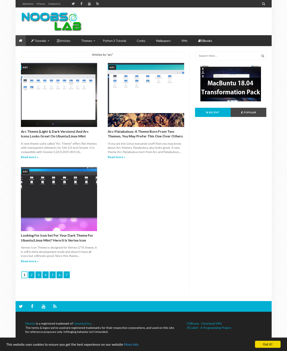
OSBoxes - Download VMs (204, 323)
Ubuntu (30, 323)
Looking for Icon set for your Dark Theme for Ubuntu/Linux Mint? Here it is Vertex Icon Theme (57, 240)
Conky (141, 40)
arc (25, 67)
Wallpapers (163, 40)
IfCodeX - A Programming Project (209, 327)
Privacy (41, 3)
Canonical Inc (82, 323)
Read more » (29, 157)
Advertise (28, 3)
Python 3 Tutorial (114, 40)
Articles (63, 40)
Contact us (54, 3)
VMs (184, 40)
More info (131, 344)
